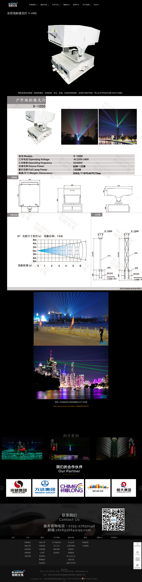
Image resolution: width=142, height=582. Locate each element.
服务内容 (45, 5)
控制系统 (28, 549)
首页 (13, 537)
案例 (42, 537)
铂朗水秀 (28, 546)
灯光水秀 (71, 542)
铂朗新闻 (85, 542)
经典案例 (33, 5)
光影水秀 (42, 542)
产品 (27, 537)
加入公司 (56, 546)
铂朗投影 (28, 553)
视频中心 (66, 5)
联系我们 (56, 553)
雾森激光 (42, 559)
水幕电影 (42, 549)
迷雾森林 (71, 553)
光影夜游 (42, 546)
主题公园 (71, 559)
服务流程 (56, 549)
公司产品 (56, 5)
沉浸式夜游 (71, 546)
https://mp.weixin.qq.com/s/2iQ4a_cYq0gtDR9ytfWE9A (71, 406)
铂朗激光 (28, 542)
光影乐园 (28, 556)
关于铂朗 (87, 5)
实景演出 (42, 556)
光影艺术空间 (71, 563)
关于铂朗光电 (56, 542)
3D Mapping (71, 556)
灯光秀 (42, 553)
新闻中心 (76, 5)
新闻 (85, 537)
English (96, 5)
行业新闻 (85, 546)
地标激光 (42, 563)
